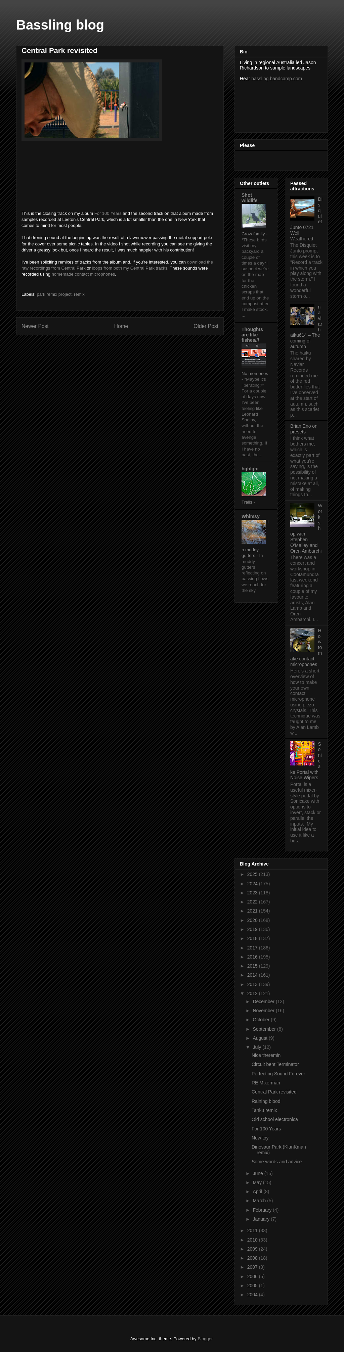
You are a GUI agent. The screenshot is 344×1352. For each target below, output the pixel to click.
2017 (253, 947)
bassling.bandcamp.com (276, 78)
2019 (253, 929)
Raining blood (266, 1101)
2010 (253, 1240)
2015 (253, 966)
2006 (253, 1276)
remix (79, 294)
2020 (253, 920)
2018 (253, 938)
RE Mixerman (266, 1082)
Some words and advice (277, 1161)
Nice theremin (266, 1055)
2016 (253, 957)
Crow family (254, 233)
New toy (260, 1137)
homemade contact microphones (83, 274)
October (262, 1019)
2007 (253, 1267)
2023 (253, 892)
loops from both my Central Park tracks (130, 268)
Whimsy (251, 516)
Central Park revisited (274, 1091)
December (264, 1001)
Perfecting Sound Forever (278, 1073)
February (263, 1210)
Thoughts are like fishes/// (252, 335)
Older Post (206, 326)
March (260, 1200)
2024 (253, 883)
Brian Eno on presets (303, 428)
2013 (253, 984)
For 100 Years (108, 213)
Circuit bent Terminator (275, 1064)
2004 (253, 1294)
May (258, 1182)
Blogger (205, 1338)
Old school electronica (275, 1119)
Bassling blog (60, 24)
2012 (253, 993)
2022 (253, 901)
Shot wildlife (249, 197)
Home (121, 326)
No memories (255, 373)
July (257, 1047)
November (264, 1010)
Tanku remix (264, 1110)
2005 (253, 1285)
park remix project (54, 294)
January (262, 1219)
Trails (248, 502)
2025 (253, 874)
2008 (253, 1258)
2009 (253, 1249)
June (258, 1173)
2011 (253, 1230)
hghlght (250, 468)
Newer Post (35, 326)
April (258, 1191)
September (265, 1029)
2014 (253, 975)
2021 (253, 911)
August (260, 1038)
